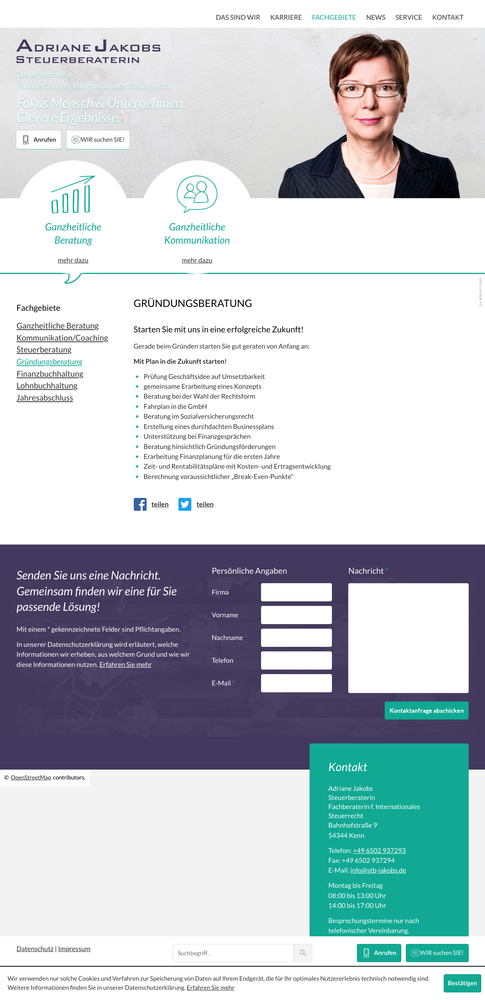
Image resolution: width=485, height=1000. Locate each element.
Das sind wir (238, 17)
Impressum (74, 949)
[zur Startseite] (88, 51)
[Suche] (233, 953)
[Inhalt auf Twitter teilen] (198, 504)
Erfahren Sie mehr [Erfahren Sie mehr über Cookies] (211, 987)
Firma (220, 592)
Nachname (229, 638)
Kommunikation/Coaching (62, 338)
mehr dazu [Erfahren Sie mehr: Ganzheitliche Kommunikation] (197, 255)
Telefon (222, 660)
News (375, 17)
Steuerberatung (43, 350)
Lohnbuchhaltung (46, 386)
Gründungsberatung (49, 362)
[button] (38, 140)
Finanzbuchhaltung (49, 374)
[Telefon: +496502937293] (379, 850)
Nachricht (368, 571)
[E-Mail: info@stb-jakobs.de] (378, 870)
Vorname (225, 615)
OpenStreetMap (31, 778)
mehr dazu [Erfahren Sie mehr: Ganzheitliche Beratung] (73, 260)
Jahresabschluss (44, 398)
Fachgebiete (334, 17)
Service (409, 17)
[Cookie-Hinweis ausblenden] (462, 983)
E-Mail (223, 683)
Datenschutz (34, 949)
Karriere (286, 17)
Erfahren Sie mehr (125, 664)
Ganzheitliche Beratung (57, 326)
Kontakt (448, 17)
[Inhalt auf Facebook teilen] (154, 504)
